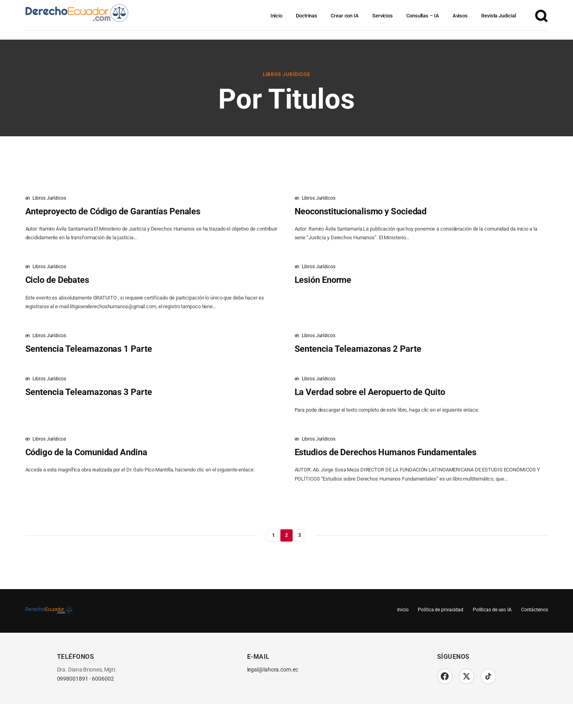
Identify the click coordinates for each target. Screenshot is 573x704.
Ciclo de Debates (57, 280)
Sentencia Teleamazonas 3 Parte (88, 392)
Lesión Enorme (323, 280)
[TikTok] (489, 676)
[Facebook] (445, 676)
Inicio (276, 16)
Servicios (382, 16)
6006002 (103, 678)
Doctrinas (306, 16)
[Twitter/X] (467, 676)
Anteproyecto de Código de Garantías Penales (113, 211)
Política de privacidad (440, 609)
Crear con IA (345, 16)
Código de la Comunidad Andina (86, 452)
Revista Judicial (498, 16)
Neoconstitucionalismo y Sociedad (361, 211)
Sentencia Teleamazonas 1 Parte (88, 349)
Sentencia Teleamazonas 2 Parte (358, 349)
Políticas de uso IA (491, 609)
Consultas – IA (422, 16)
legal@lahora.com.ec (272, 669)
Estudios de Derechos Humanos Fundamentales (386, 452)
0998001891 (72, 678)
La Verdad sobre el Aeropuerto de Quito (370, 392)
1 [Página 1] (273, 535)
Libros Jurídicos (286, 74)
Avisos (460, 16)
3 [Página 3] (299, 535)
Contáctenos (534, 609)
